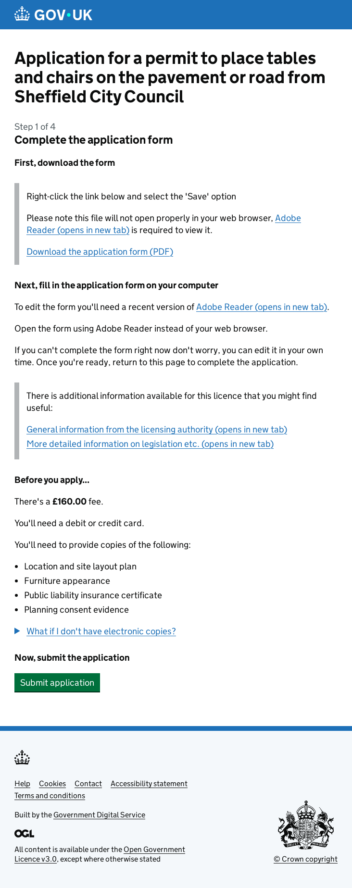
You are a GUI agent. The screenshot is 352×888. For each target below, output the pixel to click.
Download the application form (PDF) (99, 251)
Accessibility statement (149, 783)
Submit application (57, 682)
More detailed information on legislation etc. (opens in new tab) (150, 443)
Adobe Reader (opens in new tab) (261, 306)
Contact (88, 783)
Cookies (52, 783)
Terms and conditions (49, 795)
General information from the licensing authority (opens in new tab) (156, 429)
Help (22, 783)
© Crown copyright (306, 858)
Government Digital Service (99, 814)
